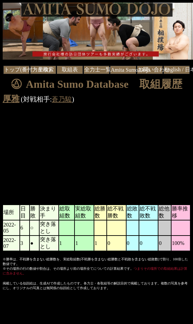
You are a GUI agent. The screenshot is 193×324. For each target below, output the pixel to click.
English (172, 69)
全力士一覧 (97, 69)
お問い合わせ (154, 69)
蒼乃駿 (62, 99)
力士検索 (43, 69)
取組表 (70, 69)
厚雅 (11, 98)
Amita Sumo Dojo (130, 70)
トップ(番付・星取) (27, 69)
